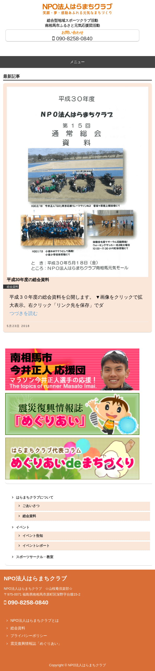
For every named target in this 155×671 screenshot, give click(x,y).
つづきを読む (23, 313)
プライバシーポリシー (28, 636)
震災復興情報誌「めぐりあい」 (36, 643)
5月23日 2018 (18, 326)
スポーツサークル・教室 (34, 557)
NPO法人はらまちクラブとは (34, 620)
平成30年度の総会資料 (28, 279)
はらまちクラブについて (34, 497)
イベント (23, 527)
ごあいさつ (30, 506)
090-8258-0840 (74, 38)
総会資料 (12, 286)
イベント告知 (32, 536)
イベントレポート (36, 546)
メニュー (77, 62)
